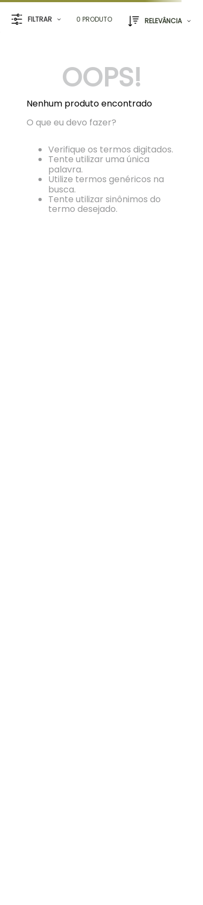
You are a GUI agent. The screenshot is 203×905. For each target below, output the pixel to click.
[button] (36, 19)
